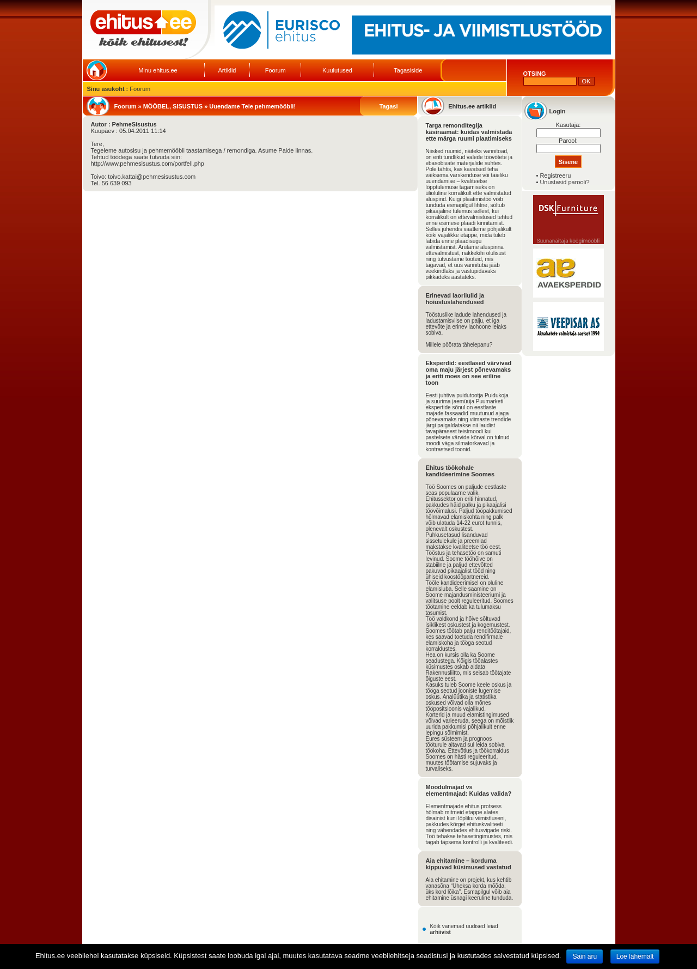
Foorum (275, 70)
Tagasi (388, 106)
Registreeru (555, 175)
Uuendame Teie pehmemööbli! (252, 106)
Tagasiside (408, 70)
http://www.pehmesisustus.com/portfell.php (147, 163)
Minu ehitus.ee (158, 70)
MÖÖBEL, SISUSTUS (173, 106)
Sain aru (584, 956)
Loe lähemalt (635, 956)
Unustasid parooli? (564, 182)
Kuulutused (337, 70)
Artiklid (227, 70)
